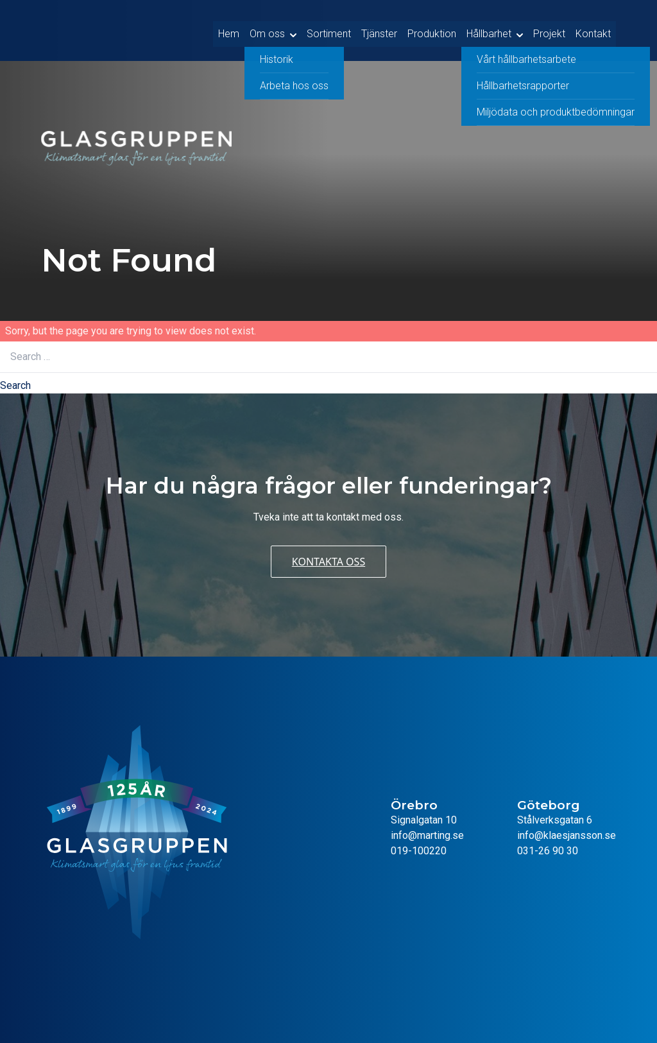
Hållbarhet (488, 30)
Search (15, 385)
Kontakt (593, 30)
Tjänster (379, 30)
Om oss (267, 30)
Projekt (549, 30)
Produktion (431, 30)
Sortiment (329, 30)
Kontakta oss (328, 562)
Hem (228, 30)
